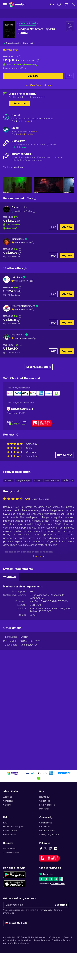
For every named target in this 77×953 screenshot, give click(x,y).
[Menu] (4, 4)
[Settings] (16, 923)
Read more (39, 556)
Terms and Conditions (51, 940)
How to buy (44, 797)
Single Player (23, 480)
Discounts (44, 809)
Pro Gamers (18, 335)
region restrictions (26, 121)
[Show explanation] (32, 242)
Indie (65, 480)
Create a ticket (10, 831)
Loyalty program (47, 805)
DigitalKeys (17, 239)
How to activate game (13, 827)
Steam (34, 131)
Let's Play (16, 277)
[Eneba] (17, 4)
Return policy (9, 835)
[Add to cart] (69, 76)
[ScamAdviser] (20, 409)
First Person (52, 480)
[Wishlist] (59, 4)
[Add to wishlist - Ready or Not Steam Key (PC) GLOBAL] (70, 26)
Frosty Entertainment (23, 306)
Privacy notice (47, 910)
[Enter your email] (28, 905)
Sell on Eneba (9, 849)
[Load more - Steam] (6, 130)
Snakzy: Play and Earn (49, 835)
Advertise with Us (11, 853)
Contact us (8, 801)
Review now (64, 455)
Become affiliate (47, 831)
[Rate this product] (14, 499)
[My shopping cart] (66, 4)
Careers (7, 805)
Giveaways (44, 827)
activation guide (25, 134)
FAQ (5, 823)
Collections (44, 801)
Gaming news (45, 823)
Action (8, 480)
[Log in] (73, 4)
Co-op (37, 480)
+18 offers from (38, 85)
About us (7, 797)
